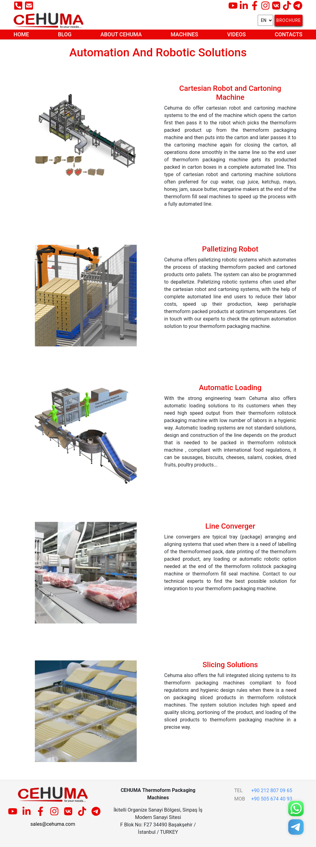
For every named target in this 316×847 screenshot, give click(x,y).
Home (21, 34)
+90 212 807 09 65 (271, 790)
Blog (65, 34)
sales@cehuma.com (53, 824)
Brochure (288, 20)
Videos (236, 34)
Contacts (288, 34)
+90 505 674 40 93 (271, 799)
